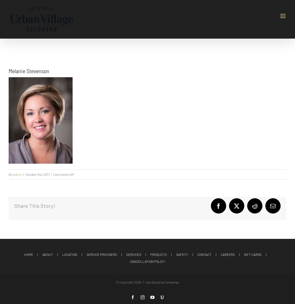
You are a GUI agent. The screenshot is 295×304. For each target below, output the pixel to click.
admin (17, 174)
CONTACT (204, 254)
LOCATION (69, 254)
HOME (28, 254)
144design (172, 282)
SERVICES (133, 254)
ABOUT (47, 254)
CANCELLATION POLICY (147, 261)
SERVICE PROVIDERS (101, 254)
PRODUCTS (158, 254)
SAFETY (182, 254)
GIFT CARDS (253, 254)
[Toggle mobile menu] (283, 16)
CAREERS (228, 254)
